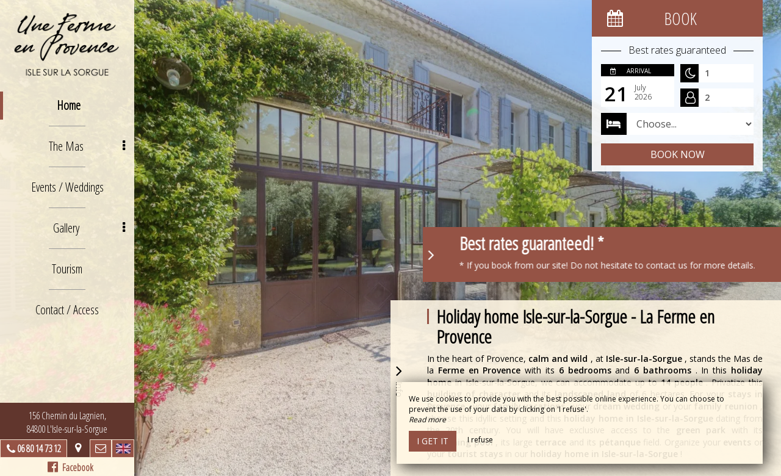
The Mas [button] (87, 146)
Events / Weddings (67, 187)
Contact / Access (67, 309)
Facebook (70, 467)
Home (69, 105)
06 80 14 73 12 (39, 448)
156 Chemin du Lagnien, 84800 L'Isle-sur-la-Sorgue (67, 422)
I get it (432, 441)
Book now (677, 154)
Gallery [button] (89, 228)
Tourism (67, 269)
